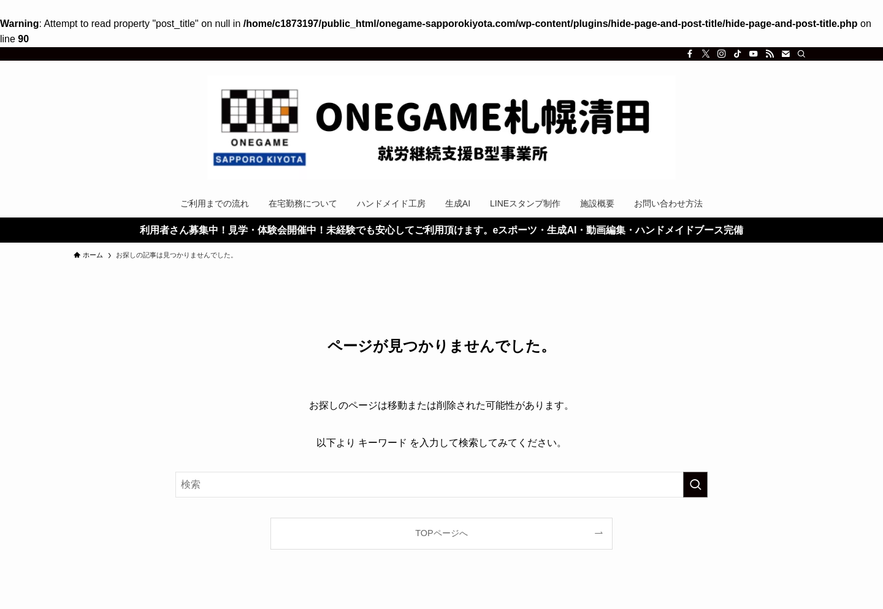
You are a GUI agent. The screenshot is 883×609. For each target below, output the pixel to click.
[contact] (785, 54)
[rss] (770, 54)
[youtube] (754, 54)
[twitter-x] (706, 54)
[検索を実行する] (695, 484)
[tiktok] (738, 54)
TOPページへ (441, 533)
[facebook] (690, 54)
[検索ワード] (441, 484)
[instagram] (722, 54)
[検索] (801, 54)
